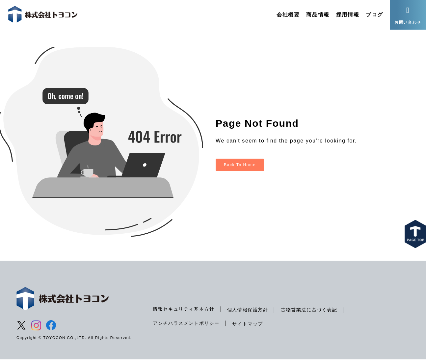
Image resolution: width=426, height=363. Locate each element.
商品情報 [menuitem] (317, 14)
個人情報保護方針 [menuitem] (247, 313)
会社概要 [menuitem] (288, 14)
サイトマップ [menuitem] (247, 327)
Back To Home (240, 168)
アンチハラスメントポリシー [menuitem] (186, 326)
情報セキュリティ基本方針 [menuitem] (183, 312)
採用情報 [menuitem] (347, 14)
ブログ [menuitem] (374, 14)
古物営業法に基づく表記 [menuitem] (309, 313)
